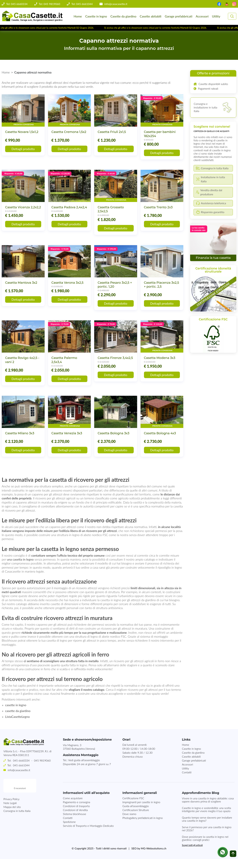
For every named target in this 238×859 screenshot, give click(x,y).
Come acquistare (73, 798)
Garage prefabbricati (178, 16)
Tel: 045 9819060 (49, 4)
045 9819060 (42, 760)
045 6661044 (21, 765)
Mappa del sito (12, 813)
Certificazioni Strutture (135, 810)
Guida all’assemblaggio (135, 806)
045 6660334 (21, 760)
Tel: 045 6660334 (17, 4)
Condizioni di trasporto (76, 806)
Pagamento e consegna (76, 802)
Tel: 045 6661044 (82, 4)
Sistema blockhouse (74, 813)
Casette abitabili (150, 16)
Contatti (186, 772)
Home (78, 16)
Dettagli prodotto (23, 149)
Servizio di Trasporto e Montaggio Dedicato (88, 825)
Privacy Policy (11, 805)
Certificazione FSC (133, 798)
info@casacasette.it (115, 4)
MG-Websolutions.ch (153, 848)
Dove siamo (129, 813)
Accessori (202, 16)
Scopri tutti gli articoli (192, 845)
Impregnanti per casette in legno (141, 802)
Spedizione (69, 821)
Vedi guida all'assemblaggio (84, 760)
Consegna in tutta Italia (16, 817)
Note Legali (10, 809)
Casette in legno (96, 16)
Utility (216, 16)
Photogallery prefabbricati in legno (142, 817)
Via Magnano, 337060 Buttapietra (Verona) (79, 746)
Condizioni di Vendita (75, 810)
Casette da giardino (123, 16)
